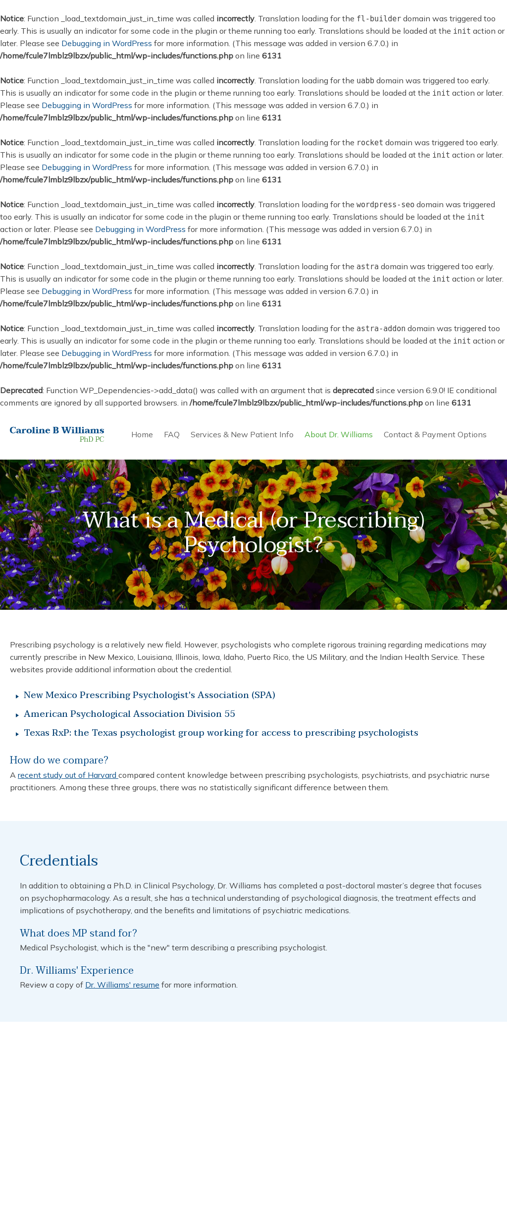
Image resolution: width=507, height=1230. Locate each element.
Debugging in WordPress (106, 43)
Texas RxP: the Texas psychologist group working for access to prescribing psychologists (221, 733)
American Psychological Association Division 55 (129, 714)
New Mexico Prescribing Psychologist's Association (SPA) (149, 695)
